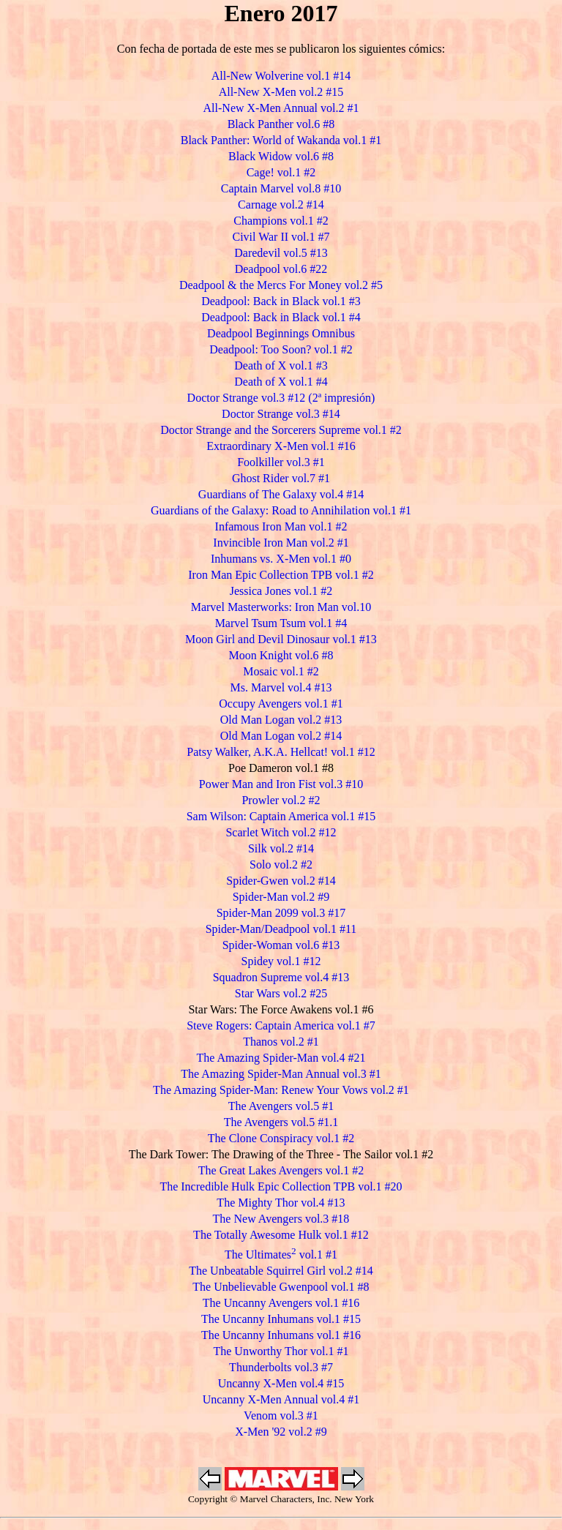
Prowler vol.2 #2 (280, 800)
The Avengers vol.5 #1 (281, 1106)
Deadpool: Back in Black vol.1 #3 (281, 301)
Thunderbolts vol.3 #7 (281, 1367)
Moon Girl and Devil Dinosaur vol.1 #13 (281, 639)
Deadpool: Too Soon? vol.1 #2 (280, 349)
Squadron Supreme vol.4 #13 (281, 977)
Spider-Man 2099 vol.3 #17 (281, 913)
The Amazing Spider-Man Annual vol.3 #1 (281, 1074)
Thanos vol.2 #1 (281, 1041)
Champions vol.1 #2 (280, 220)
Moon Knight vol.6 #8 (280, 655)
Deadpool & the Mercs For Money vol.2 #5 (281, 285)
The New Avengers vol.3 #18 (281, 1218)
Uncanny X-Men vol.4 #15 (281, 1383)
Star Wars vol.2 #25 (281, 993)
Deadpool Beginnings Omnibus (281, 333)
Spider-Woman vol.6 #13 (281, 945)
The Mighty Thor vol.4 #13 (281, 1202)
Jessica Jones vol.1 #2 (281, 591)
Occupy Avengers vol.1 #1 (280, 703)
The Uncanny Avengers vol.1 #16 (281, 1303)
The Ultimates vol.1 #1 (281, 1254)
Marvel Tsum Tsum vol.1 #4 (281, 623)
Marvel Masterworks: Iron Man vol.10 (281, 607)
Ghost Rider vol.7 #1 (281, 478)
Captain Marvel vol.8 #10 (281, 188)
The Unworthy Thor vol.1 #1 (280, 1351)
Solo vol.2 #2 (281, 864)
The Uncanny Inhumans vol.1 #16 (281, 1335)
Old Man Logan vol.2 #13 (281, 719)
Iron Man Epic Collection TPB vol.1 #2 (280, 575)
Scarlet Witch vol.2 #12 (280, 832)
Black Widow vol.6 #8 (281, 156)
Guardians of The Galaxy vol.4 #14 (281, 494)
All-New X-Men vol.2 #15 (281, 92)
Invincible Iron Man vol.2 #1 (280, 542)
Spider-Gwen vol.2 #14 (280, 880)
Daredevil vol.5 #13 (281, 253)
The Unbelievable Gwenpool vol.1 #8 (280, 1286)
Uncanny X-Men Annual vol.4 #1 (281, 1399)
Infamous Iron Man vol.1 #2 (281, 526)
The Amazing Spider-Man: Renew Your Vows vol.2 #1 (281, 1090)
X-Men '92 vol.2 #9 (281, 1431)
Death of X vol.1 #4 (281, 381)
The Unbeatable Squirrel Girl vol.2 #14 (281, 1270)
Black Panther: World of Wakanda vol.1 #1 (281, 140)
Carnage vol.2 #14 (281, 204)
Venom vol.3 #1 (281, 1415)
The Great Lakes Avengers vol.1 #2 (281, 1170)
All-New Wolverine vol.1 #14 (281, 76)
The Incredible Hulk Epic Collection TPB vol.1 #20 (281, 1186)
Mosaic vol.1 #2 (281, 671)
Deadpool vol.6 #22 (281, 269)
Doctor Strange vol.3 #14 (281, 414)
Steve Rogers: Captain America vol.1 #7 (281, 1025)
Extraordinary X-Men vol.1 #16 (281, 446)
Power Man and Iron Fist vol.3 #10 (281, 784)
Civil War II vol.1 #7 (280, 236)
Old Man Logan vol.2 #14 (281, 736)
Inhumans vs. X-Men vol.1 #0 (281, 558)
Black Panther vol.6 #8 (281, 124)
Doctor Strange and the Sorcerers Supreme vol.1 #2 (281, 430)
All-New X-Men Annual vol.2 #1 (281, 108)
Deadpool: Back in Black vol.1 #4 (281, 317)
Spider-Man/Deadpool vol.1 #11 (281, 929)
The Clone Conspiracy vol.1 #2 (281, 1138)
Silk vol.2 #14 (281, 848)
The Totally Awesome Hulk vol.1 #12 (281, 1235)
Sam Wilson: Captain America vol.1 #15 (281, 816)
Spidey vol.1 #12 (281, 961)
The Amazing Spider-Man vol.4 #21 (280, 1057)
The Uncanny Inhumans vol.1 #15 (281, 1319)
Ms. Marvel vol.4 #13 (280, 687)
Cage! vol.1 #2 (281, 172)
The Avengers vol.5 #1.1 (281, 1122)
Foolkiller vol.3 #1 (281, 462)
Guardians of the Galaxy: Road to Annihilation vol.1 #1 (281, 510)
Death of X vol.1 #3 (281, 365)
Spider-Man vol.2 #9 (281, 896)
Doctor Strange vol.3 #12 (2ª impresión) (281, 397)
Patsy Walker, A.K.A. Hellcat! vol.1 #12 (281, 752)
